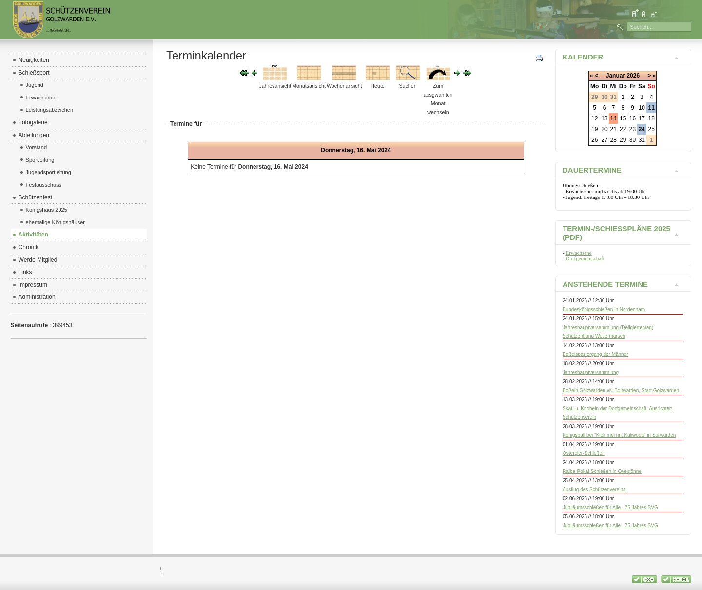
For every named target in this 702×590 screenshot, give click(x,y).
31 (642, 140)
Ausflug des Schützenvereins (594, 489)
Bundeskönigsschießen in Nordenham (604, 309)
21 (613, 129)
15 (623, 118)
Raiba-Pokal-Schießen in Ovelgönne (602, 471)
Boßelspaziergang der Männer (595, 354)
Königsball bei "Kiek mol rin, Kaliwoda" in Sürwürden (619, 435)
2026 (633, 75)
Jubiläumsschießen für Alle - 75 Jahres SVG (610, 507)
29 (623, 140)
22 (623, 129)
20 (604, 129)
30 (632, 140)
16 (632, 118)
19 (594, 129)
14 (613, 118)
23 (632, 129)
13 (604, 118)
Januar (615, 75)
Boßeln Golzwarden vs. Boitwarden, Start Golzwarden (621, 390)
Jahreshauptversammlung (591, 372)
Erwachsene (578, 253)
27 (604, 140)
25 (651, 129)
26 (594, 140)
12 (594, 118)
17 (642, 118)
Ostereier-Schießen (584, 453)
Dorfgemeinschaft (585, 258)
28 (613, 140)
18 (651, 118)
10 (642, 107)
